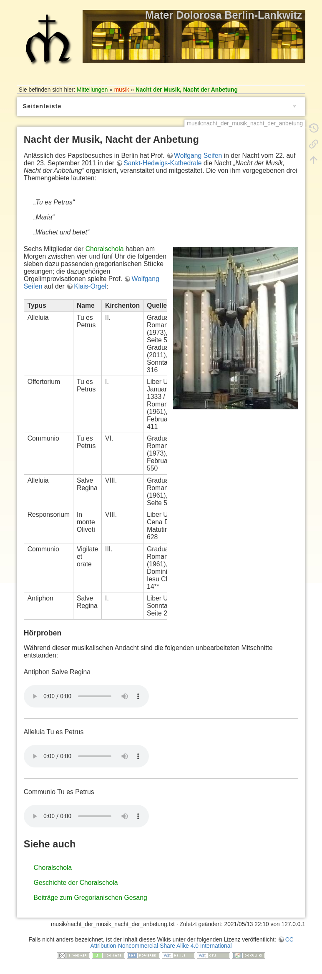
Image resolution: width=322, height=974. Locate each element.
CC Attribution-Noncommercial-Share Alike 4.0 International (192, 943)
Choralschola (105, 248)
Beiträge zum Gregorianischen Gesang (90, 897)
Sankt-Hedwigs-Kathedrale (162, 163)
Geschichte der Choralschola (75, 882)
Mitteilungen (92, 90)
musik (121, 90)
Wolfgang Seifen (198, 155)
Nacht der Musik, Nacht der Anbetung (187, 90)
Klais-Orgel (90, 286)
